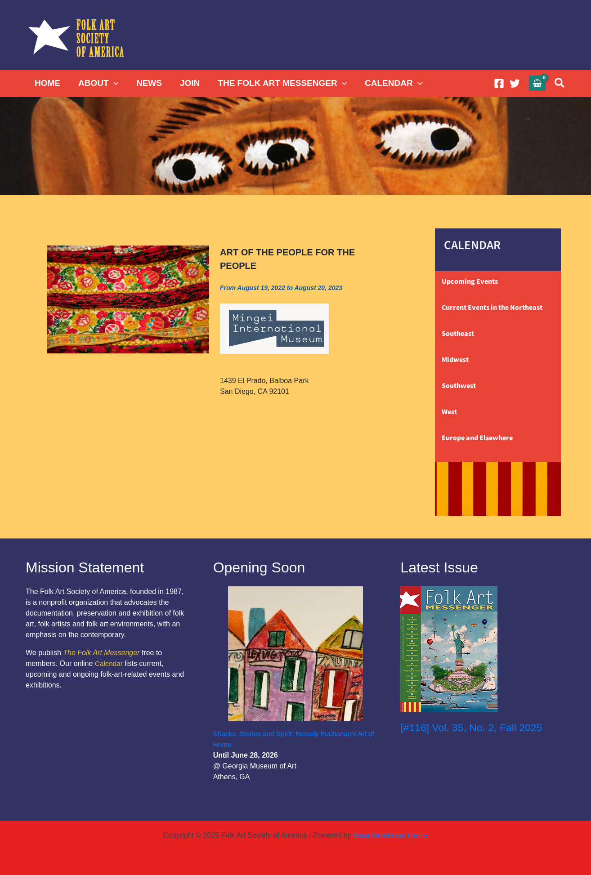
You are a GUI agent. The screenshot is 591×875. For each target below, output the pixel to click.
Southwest (459, 386)
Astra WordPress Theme (390, 835)
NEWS (147, 83)
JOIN (187, 83)
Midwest (455, 360)
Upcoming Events (470, 281)
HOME (47, 83)
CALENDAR (388, 83)
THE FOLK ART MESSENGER (278, 83)
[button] (560, 83)
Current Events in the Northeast (492, 307)
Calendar (109, 663)
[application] (112, 83)
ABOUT (97, 83)
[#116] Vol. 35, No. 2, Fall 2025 (474, 727)
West (449, 412)
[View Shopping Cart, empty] (537, 83)
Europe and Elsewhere (477, 438)
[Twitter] (515, 83)
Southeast (458, 334)
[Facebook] (499, 83)
